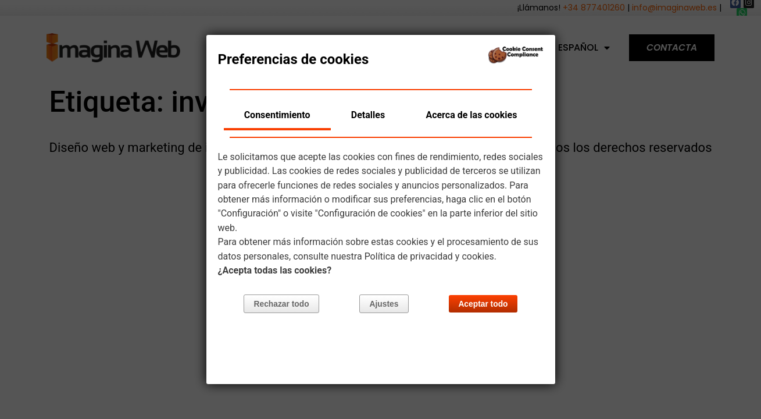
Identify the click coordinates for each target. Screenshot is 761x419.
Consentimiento (277, 114)
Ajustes (384, 305)
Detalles (368, 114)
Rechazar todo (282, 305)
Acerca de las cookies (471, 114)
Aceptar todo (483, 305)
